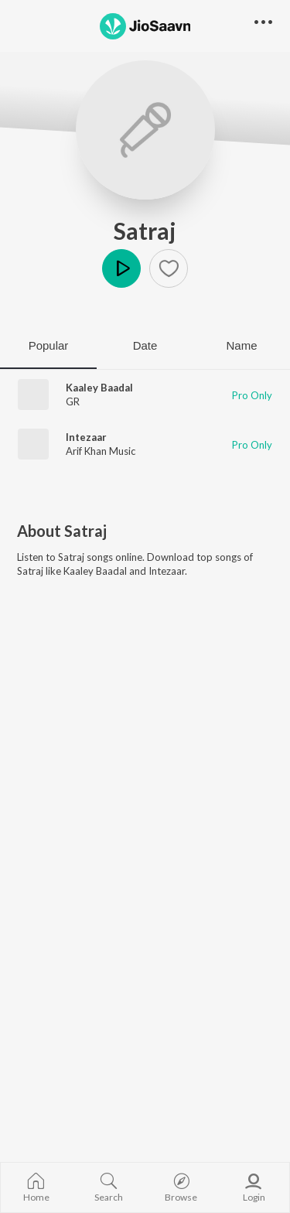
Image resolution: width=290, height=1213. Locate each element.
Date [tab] (145, 345)
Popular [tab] (49, 345)
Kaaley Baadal (99, 387)
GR (73, 401)
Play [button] (121, 268)
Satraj (145, 230)
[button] (168, 268)
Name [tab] (241, 345)
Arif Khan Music (100, 451)
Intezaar (86, 437)
